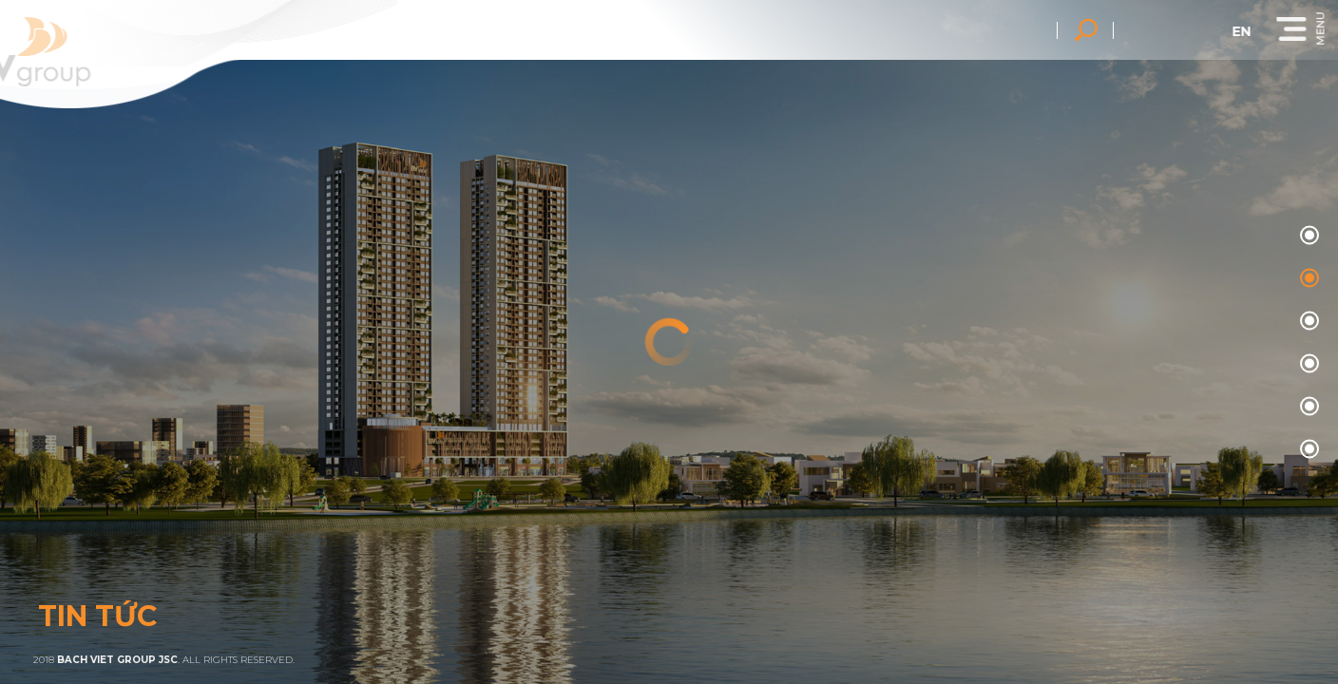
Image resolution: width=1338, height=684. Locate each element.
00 (1307, 236)
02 (1307, 322)
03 (1307, 364)
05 (1307, 450)
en (1264, 31)
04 (1307, 407)
